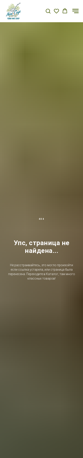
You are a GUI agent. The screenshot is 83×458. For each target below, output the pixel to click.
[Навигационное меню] (75, 11)
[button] (48, 11)
